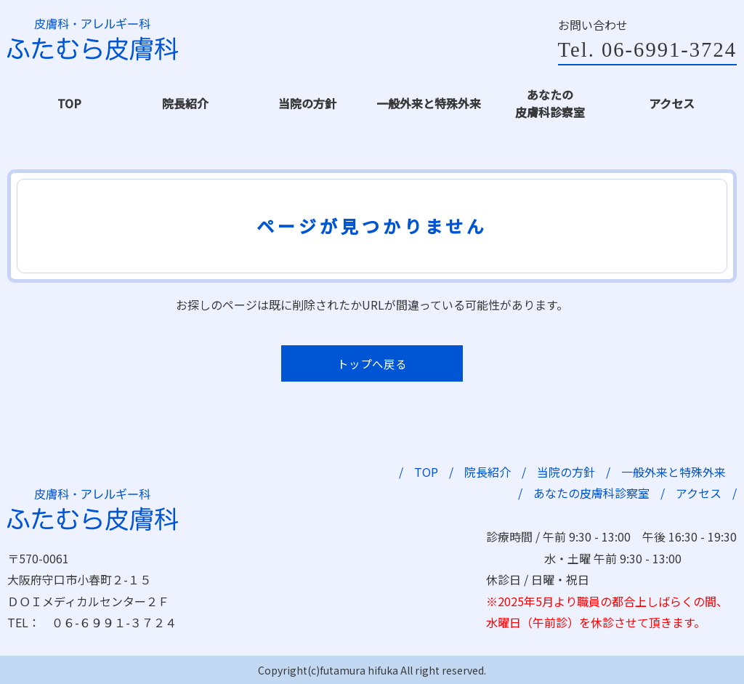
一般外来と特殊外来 (427, 102)
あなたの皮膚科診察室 (548, 102)
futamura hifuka (359, 668)
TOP (70, 102)
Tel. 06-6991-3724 (643, 51)
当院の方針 (306, 102)
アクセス (670, 102)
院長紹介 (184, 102)
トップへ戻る (372, 361)
